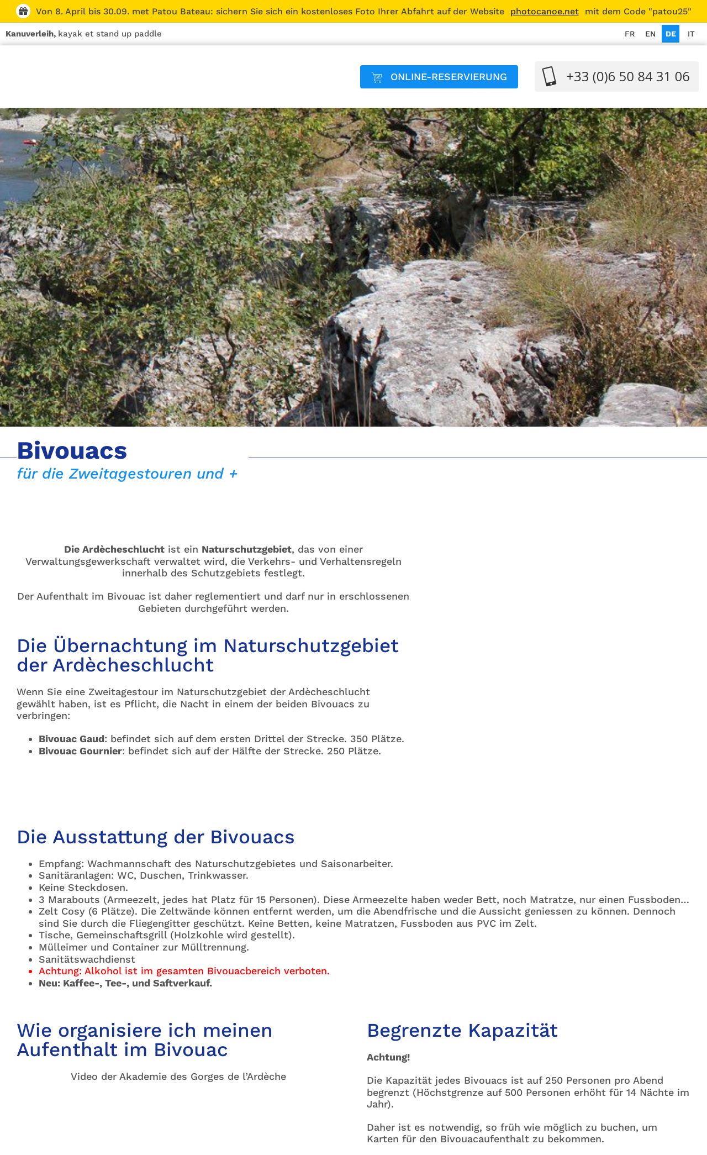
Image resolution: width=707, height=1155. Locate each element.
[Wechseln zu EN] (650, 34)
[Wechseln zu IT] (691, 34)
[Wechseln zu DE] (670, 34)
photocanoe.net (544, 11)
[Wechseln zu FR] (630, 34)
